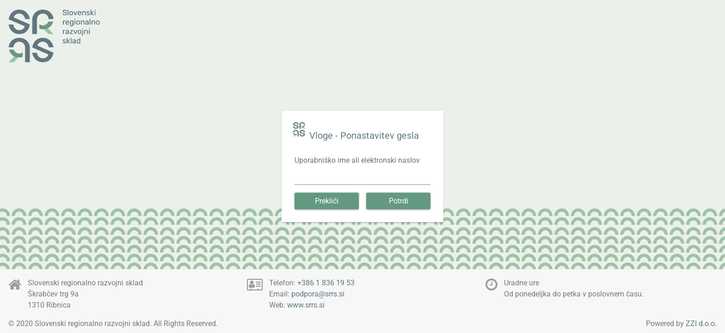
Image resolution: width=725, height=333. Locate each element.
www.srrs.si (306, 305)
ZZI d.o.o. (701, 323)
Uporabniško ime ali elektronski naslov (357, 160)
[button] (327, 201)
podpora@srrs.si (317, 294)
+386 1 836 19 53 (326, 282)
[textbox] (362, 179)
